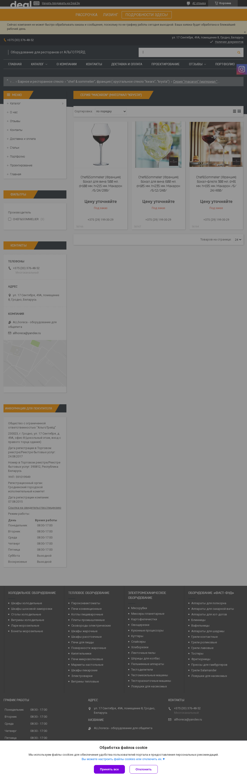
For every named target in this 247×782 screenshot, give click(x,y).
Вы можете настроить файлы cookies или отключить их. (122, 759)
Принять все (109, 769)
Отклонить (144, 769)
